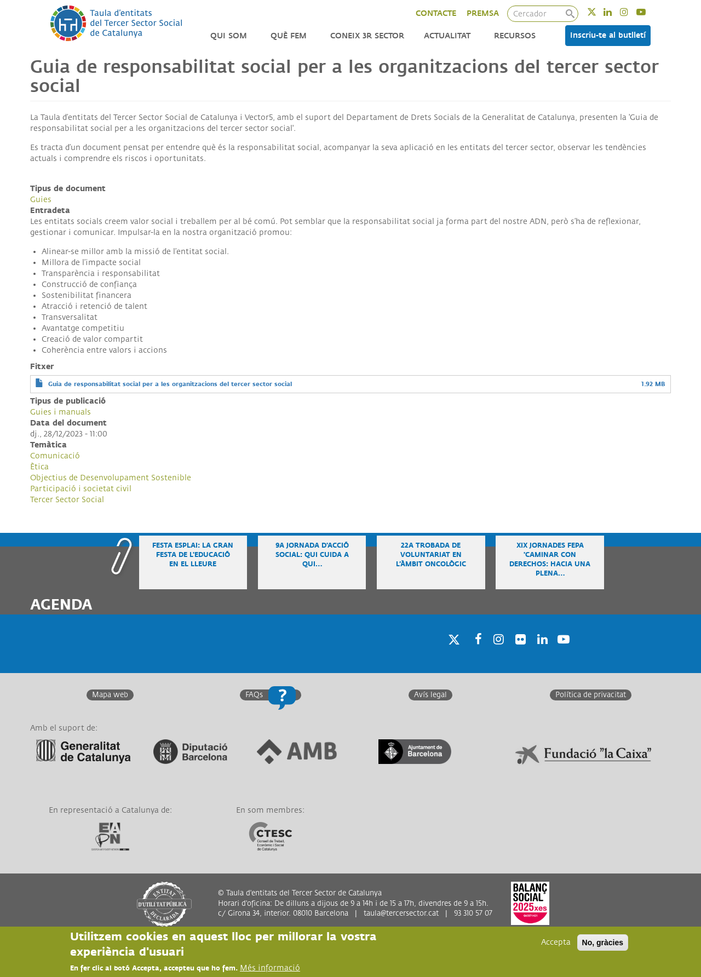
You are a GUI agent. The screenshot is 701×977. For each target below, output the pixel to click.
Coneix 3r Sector (367, 36)
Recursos (515, 36)
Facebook (475, 653)
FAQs (254, 695)
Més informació (270, 968)
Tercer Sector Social (67, 500)
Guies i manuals (60, 412)
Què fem (289, 36)
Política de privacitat (590, 695)
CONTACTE (436, 13)
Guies (40, 200)
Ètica (39, 467)
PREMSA (483, 13)
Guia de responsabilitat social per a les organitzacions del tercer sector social (170, 384)
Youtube (648, 12)
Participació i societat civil (80, 489)
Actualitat (447, 36)
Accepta (556, 942)
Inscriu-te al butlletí (608, 35)
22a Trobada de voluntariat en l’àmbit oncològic (431, 555)
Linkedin (615, 12)
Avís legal (430, 695)
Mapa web (110, 695)
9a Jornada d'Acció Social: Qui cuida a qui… (312, 555)
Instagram (631, 12)
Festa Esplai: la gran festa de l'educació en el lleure (192, 555)
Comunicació (55, 456)
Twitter (598, 12)
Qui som (228, 36)
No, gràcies (602, 942)
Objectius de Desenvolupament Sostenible (110, 478)
